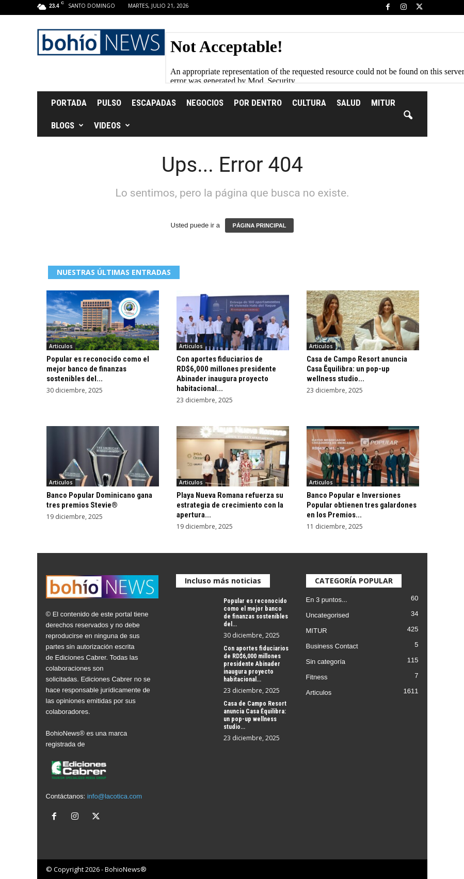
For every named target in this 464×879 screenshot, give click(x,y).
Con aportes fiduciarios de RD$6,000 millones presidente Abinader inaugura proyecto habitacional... (226, 373)
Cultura (309, 102)
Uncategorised (327, 615)
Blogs (67, 125)
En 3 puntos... (326, 600)
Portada (69, 102)
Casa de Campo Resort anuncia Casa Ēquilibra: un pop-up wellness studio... (357, 368)
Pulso (109, 102)
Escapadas (154, 102)
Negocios (204, 102)
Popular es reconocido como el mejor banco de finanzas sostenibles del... (97, 368)
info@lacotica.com (114, 796)
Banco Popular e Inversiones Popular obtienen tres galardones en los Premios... (362, 505)
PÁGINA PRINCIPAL (259, 225)
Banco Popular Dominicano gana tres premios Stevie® (99, 500)
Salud (349, 102)
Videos (112, 125)
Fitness (317, 677)
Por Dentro (258, 102)
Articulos (61, 346)
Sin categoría (326, 661)
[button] (407, 115)
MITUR (383, 102)
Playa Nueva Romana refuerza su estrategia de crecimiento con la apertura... (230, 505)
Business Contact (332, 646)
